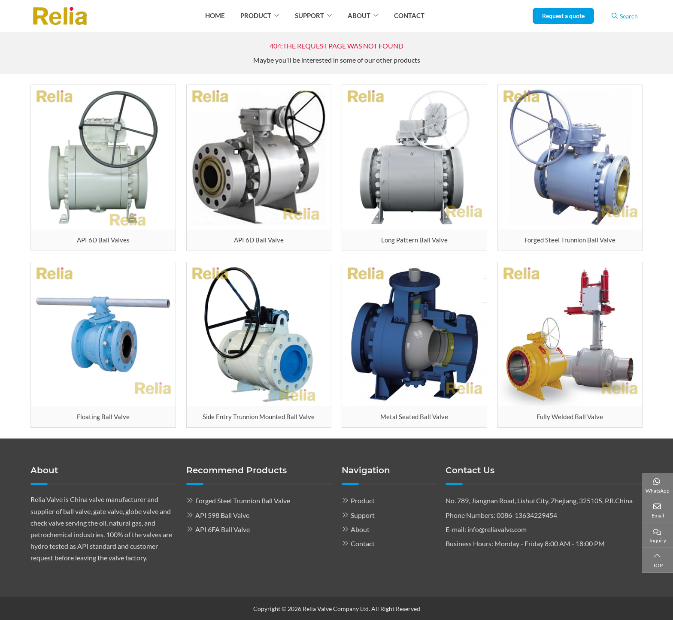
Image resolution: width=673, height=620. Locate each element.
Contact (409, 15)
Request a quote (563, 15)
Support (309, 15)
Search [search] (625, 16)
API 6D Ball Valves (103, 240)
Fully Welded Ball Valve (570, 416)
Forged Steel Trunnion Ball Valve (569, 240)
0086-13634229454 (527, 515)
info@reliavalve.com (497, 529)
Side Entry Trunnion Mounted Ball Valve (259, 416)
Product (255, 15)
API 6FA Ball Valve (222, 529)
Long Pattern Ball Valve (414, 240)
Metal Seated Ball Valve (414, 416)
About (359, 15)
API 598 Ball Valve (222, 515)
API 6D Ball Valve (259, 240)
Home (215, 15)
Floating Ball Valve (103, 416)
